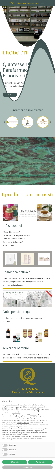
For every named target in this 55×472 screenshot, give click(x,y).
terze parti (33, 415)
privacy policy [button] (16, 407)
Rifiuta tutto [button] (15, 462)
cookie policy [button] (16, 413)
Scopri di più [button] (27, 467)
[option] (12, 122)
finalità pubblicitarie (23, 423)
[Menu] (42, 3)
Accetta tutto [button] (40, 462)
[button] (4, 122)
